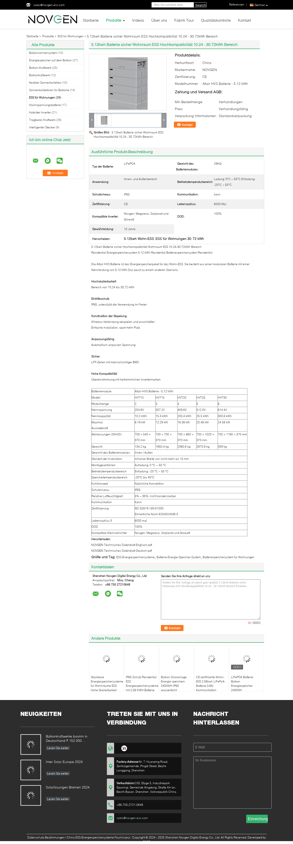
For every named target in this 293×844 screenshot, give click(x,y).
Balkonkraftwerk (39, 75)
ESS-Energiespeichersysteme (135, 557)
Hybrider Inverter (40, 112)
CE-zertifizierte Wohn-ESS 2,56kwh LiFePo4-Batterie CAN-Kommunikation (210, 683)
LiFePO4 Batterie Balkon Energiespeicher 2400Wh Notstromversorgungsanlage (247, 685)
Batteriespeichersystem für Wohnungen (228, 557)
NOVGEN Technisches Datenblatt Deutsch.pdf (121, 550)
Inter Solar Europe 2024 (64, 762)
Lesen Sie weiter (58, 748)
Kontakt (244, 20)
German (261, 5)
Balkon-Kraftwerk (40, 67)
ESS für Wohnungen (71, 36)
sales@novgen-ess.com (49, 5)
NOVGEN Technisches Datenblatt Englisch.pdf (121, 545)
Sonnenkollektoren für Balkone (49, 90)
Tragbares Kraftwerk (42, 120)
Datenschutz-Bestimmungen (46, 837)
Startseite (91, 20)
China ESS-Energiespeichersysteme (90, 837)
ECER (146, 842)
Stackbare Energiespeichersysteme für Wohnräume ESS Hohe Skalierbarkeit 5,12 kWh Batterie (107, 685)
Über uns (159, 20)
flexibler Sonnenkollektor (45, 82)
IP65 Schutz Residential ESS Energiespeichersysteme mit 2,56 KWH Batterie (142, 683)
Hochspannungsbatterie (45, 105)
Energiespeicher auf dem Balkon (50, 60)
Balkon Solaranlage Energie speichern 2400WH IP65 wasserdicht (174, 683)
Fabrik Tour (184, 20)
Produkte (113, 20)
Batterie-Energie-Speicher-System (179, 557)
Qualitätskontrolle (216, 20)
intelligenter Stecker (42, 127)
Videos (138, 20)
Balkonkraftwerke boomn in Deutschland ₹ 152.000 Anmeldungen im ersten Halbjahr (66, 739)
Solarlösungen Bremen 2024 (68, 787)
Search (200, 5)
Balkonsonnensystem (43, 53)
